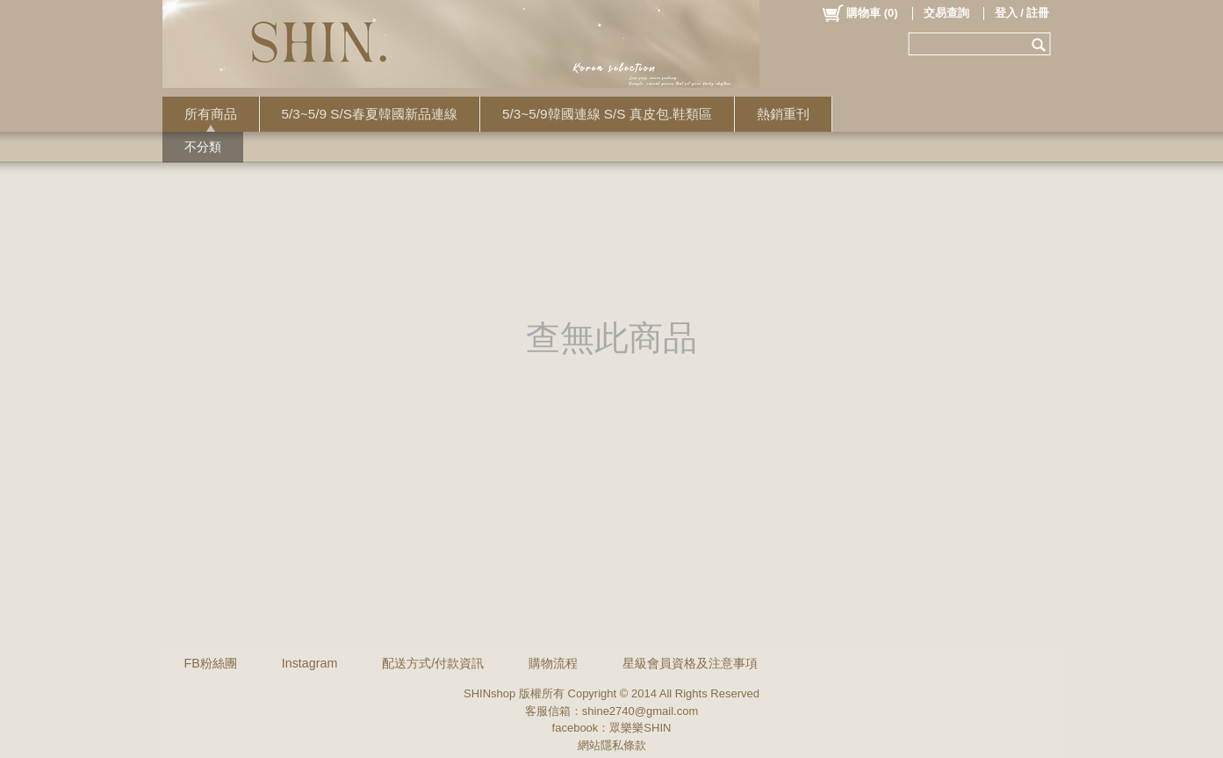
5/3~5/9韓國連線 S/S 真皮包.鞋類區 (607, 113)
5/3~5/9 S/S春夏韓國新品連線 (370, 113)
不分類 (202, 147)
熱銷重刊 (783, 113)
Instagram (310, 663)
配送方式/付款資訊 (433, 663)
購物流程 (553, 663)
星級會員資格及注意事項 (690, 663)
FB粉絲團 (210, 663)
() (859, 13)
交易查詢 (946, 12)
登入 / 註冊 (1022, 12)
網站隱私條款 (612, 745)
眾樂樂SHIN (640, 727)
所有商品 (210, 113)
